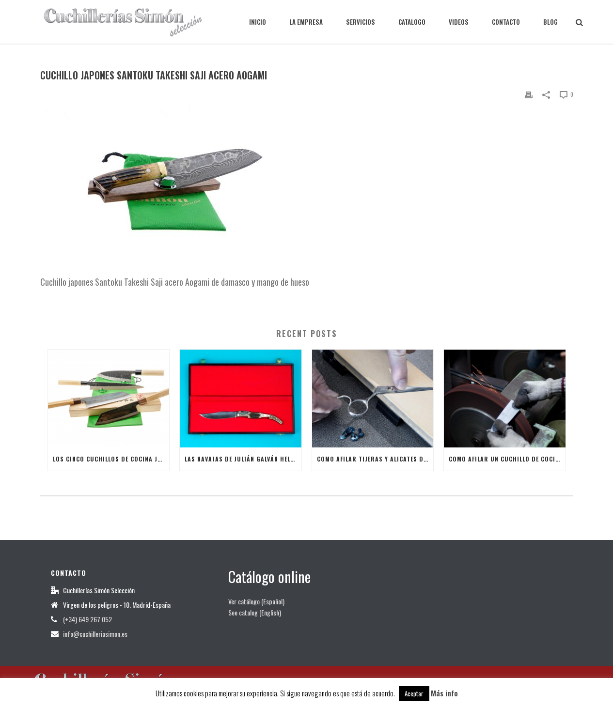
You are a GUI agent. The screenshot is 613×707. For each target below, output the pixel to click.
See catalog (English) (254, 612)
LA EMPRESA (306, 22)
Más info (444, 693)
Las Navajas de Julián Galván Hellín (242, 459)
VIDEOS (459, 22)
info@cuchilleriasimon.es (95, 634)
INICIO (257, 22)
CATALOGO (411, 22)
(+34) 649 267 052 (87, 619)
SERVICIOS (360, 22)
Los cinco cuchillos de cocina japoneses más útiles (111, 459)
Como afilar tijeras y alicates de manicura (375, 459)
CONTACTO (506, 22)
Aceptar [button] (414, 693)
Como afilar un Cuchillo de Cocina (506, 459)
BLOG (550, 22)
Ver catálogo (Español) (256, 601)
